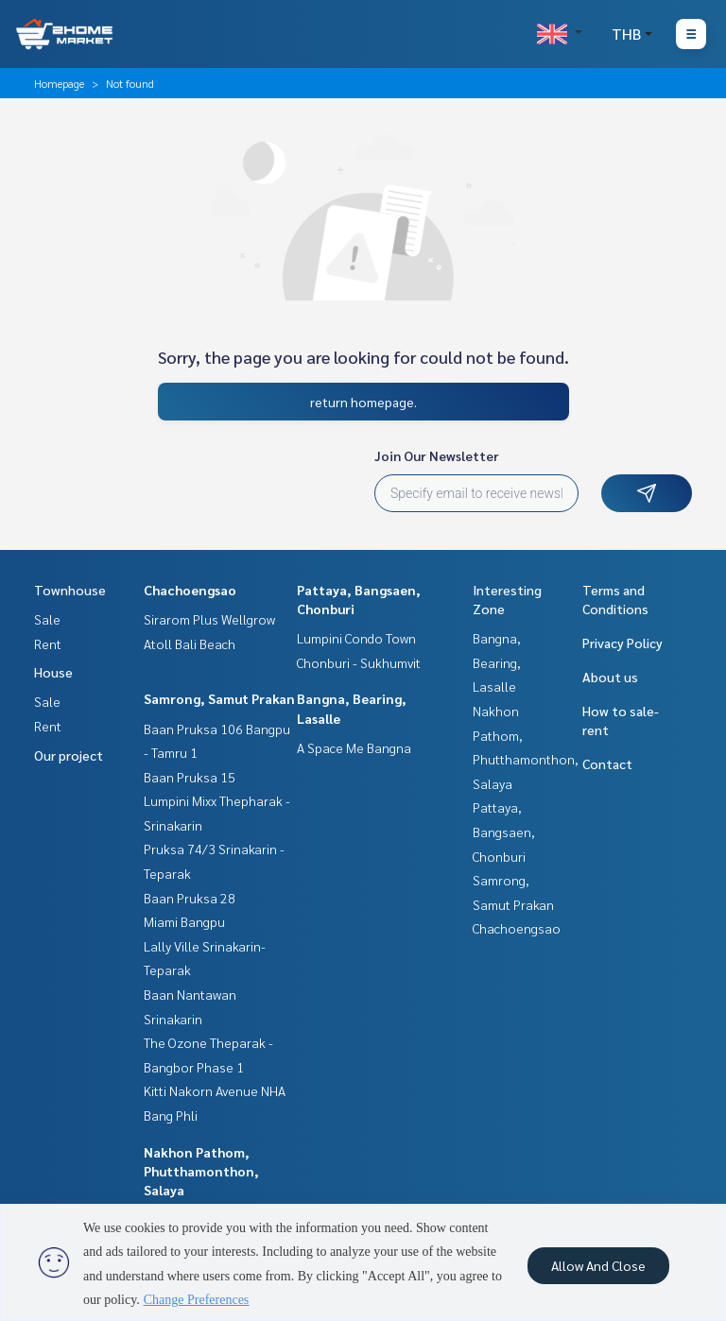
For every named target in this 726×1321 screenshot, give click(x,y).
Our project (68, 754)
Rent (47, 643)
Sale (47, 618)
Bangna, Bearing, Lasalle (497, 662)
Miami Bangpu (184, 921)
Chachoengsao (190, 589)
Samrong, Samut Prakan (219, 698)
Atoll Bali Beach (189, 643)
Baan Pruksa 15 (189, 776)
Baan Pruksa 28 (189, 897)
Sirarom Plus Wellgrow (209, 618)
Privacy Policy (622, 642)
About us (610, 676)
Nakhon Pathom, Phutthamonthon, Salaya (201, 1170)
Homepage (59, 83)
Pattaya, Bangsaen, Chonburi (504, 831)
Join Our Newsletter (436, 455)
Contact (607, 763)
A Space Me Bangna (354, 747)
